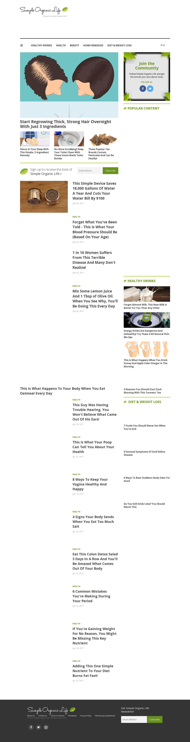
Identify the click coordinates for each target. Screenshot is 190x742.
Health (61, 45)
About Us (31, 715)
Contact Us (42, 715)
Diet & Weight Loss (119, 45)
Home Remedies (93, 45)
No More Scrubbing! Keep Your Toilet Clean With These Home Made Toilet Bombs (68, 154)
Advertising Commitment (105, 715)
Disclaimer (72, 715)
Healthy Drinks (41, 45)
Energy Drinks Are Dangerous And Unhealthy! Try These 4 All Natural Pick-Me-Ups (147, 334)
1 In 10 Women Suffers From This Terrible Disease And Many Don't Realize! (94, 260)
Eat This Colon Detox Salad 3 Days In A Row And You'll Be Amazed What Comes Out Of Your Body (95, 561)
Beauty (74, 45)
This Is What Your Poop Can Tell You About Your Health (93, 447)
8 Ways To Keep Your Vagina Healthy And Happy (90, 484)
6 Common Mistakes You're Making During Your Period (91, 596)
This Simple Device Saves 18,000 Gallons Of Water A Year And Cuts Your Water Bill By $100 (94, 191)
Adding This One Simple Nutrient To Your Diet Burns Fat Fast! (93, 671)
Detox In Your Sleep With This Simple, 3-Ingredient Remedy (34, 152)
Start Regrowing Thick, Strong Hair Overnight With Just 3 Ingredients (65, 124)
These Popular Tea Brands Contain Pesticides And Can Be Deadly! (101, 154)
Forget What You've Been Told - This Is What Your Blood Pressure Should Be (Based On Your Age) (95, 229)
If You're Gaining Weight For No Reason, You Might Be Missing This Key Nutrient (94, 635)
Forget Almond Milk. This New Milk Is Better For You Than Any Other (145, 306)
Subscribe (110, 170)
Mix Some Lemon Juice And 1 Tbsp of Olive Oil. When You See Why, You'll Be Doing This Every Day (95, 298)
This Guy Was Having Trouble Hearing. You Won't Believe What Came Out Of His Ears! (95, 411)
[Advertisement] (121, 22)
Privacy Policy (85, 715)
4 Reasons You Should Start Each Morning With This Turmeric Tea (143, 391)
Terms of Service (58, 715)
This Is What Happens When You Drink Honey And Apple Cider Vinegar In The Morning (145, 363)
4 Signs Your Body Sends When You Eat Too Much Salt (93, 521)
